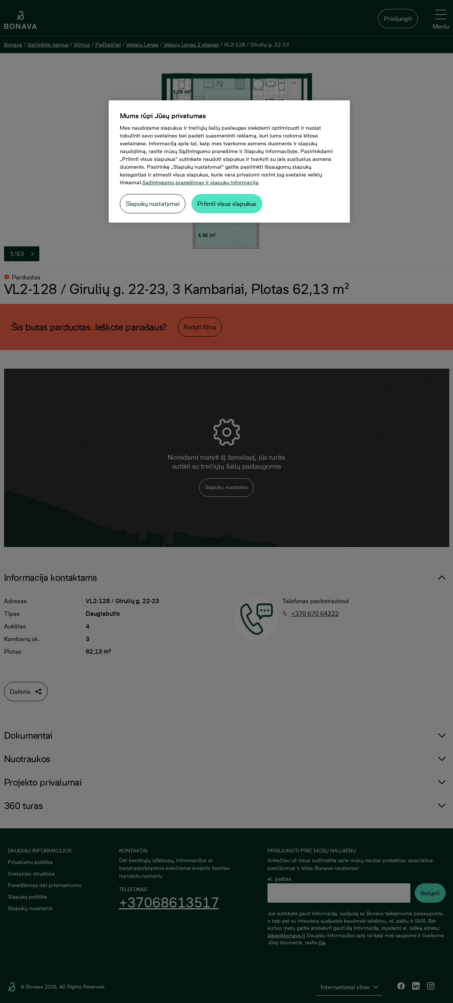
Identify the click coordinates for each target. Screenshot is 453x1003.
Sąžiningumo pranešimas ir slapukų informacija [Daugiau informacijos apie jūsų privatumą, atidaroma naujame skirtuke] (200, 182)
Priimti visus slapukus (226, 203)
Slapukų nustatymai (153, 203)
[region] (229, 161)
